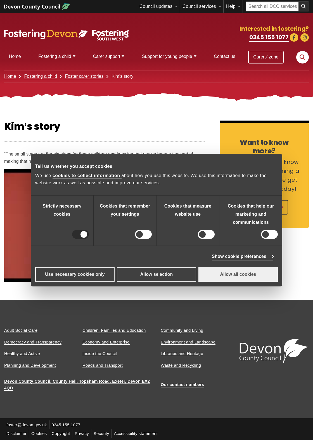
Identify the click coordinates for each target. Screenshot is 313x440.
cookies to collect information (87, 175)
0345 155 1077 (269, 37)
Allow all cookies (238, 274)
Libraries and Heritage (182, 353)
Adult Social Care (20, 330)
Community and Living (182, 330)
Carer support (106, 56)
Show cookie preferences (239, 256)
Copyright (61, 433)
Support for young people (167, 56)
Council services (199, 6)
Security (101, 433)
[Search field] (272, 6)
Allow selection (156, 274)
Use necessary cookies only (75, 274)
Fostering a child (54, 56)
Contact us (224, 56)
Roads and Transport (102, 365)
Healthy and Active (22, 353)
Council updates (155, 6)
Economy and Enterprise (106, 342)
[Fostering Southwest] (67, 33)
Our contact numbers (182, 384)
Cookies (39, 433)
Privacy (82, 433)
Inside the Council (99, 353)
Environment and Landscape (188, 342)
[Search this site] (302, 57)
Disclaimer (16, 433)
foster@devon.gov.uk (26, 424)
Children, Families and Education (114, 330)
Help (231, 6)
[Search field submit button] (304, 6)
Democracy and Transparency (32, 342)
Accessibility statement (136, 433)
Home (15, 56)
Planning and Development (30, 365)
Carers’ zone (265, 57)
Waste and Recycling (181, 365)
